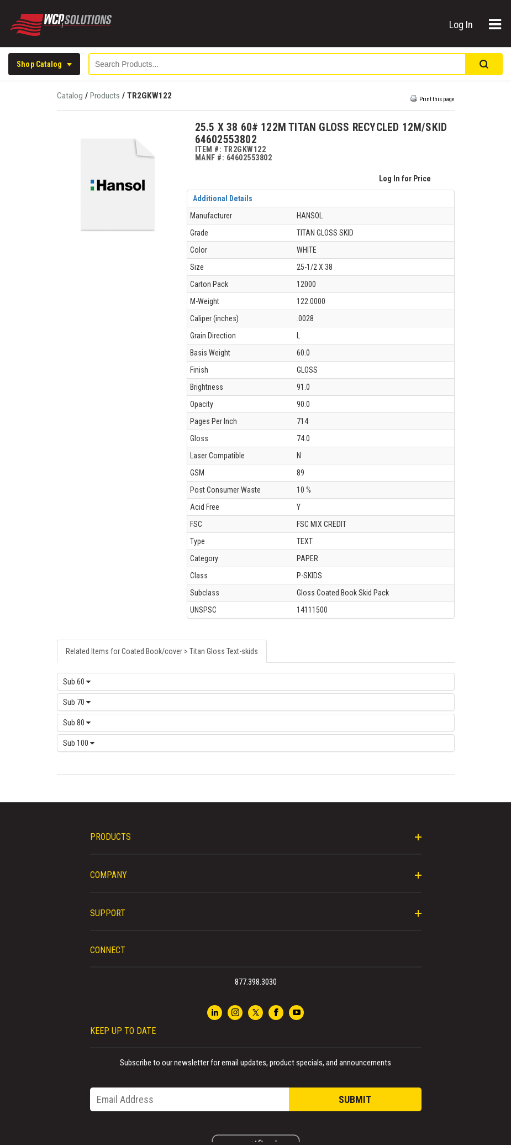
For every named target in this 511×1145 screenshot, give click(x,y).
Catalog (71, 96)
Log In (462, 24)
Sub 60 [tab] (77, 681)
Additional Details (222, 198)
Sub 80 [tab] (77, 722)
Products (105, 96)
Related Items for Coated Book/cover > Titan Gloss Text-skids (162, 651)
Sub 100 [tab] (78, 743)
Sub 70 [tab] (77, 702)
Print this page (437, 99)
